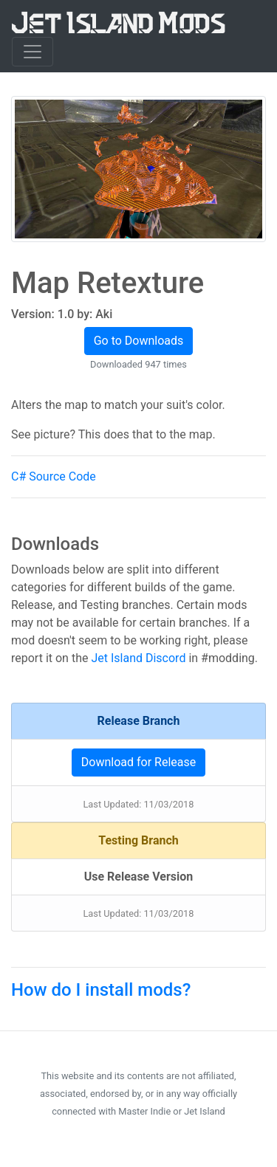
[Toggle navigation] (32, 51)
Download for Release (138, 762)
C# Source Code (53, 476)
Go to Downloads (139, 341)
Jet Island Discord (138, 658)
